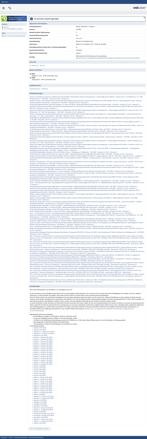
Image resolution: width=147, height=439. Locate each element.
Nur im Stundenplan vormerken (13, 29)
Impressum (4, 437)
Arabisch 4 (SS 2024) (40, 329)
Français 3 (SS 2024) (40, 369)
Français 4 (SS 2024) (40, 371)
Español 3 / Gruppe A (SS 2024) (43, 356)
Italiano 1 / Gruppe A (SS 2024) (43, 377)
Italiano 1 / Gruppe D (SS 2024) (43, 383)
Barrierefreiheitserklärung (36, 437)
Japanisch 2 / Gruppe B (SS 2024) (44, 398)
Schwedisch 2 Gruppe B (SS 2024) (44, 415)
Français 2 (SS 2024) (40, 368)
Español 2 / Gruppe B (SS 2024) (43, 350)
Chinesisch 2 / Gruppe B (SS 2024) (44, 333)
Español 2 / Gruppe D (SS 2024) (43, 354)
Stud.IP (11, 437)
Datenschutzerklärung (20, 437)
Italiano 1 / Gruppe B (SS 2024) (43, 379)
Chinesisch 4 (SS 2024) (40, 335)
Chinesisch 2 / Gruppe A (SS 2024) (44, 331)
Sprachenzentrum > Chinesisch (39, 89)
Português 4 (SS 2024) (40, 404)
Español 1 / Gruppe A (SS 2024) (43, 337)
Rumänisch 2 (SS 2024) (40, 406)
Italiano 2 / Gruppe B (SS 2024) (43, 387)
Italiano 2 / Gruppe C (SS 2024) (43, 389)
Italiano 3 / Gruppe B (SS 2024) (43, 392)
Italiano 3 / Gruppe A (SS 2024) (43, 390)
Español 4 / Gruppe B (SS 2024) (43, 364)
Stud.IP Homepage (139, 7)
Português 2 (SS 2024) (40, 402)
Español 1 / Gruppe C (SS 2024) (43, 341)
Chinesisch (79, 38)
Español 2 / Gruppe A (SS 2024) (43, 349)
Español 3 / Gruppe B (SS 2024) (43, 358)
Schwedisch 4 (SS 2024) (41, 417)
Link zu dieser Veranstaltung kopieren (14, 36)
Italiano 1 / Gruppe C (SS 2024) (43, 381)
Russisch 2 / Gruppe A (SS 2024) (43, 408)
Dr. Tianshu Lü (34, 65)
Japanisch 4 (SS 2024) (40, 400)
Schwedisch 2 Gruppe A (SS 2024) (44, 413)
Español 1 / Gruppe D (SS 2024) (43, 343)
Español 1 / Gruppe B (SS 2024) (43, 339)
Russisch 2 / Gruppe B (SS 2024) (43, 410)
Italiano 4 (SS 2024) (39, 394)
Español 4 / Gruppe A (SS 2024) (43, 362)
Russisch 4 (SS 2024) (40, 411)
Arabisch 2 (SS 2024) (40, 328)
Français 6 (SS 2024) (40, 375)
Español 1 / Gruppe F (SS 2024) (43, 347)
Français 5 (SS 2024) (40, 373)
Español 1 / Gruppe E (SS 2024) (43, 345)
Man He (42, 65)
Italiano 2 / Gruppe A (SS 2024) (43, 385)
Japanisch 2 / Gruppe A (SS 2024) (44, 396)
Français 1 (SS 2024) (40, 366)
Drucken (6, 27)
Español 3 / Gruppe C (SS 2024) (43, 360)
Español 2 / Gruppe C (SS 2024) (43, 352)
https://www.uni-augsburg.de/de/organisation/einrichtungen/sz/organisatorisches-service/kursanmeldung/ (109, 58)
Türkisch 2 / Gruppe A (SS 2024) (43, 419)
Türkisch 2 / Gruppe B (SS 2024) (43, 421)
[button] (144, 17)
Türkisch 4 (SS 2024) (40, 423)
